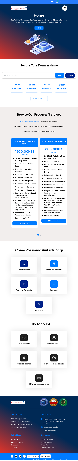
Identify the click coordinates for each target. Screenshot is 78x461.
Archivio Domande (24, 285)
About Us (14, 448)
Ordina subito (24, 223)
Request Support (47, 442)
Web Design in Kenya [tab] (30, 131)
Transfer (70, 75)
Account (63, 2)
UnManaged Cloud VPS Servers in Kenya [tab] (26, 126)
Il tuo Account (24, 339)
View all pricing (39, 98)
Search (59, 75)
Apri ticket (39, 305)
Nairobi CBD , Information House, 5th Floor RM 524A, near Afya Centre (55, 421)
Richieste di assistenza (54, 359)
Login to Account (47, 439)
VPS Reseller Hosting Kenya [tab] (49, 121)
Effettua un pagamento (39, 379)
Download (54, 285)
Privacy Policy (45, 445)
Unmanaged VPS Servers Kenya (21, 424)
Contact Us (15, 445)
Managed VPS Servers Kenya (20, 421)
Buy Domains (15, 439)
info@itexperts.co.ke (51, 427)
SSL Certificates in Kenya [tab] (46, 131)
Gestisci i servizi (54, 339)
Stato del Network (54, 265)
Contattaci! (45, 456)
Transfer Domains (17, 442)
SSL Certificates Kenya (18, 427)
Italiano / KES (33, 456)
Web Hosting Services (18, 419)
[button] (38, 235)
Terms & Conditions (47, 448)
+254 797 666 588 (50, 430)
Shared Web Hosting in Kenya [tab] (29, 121)
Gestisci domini (24, 359)
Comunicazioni (24, 265)
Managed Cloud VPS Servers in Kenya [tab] (52, 126)
